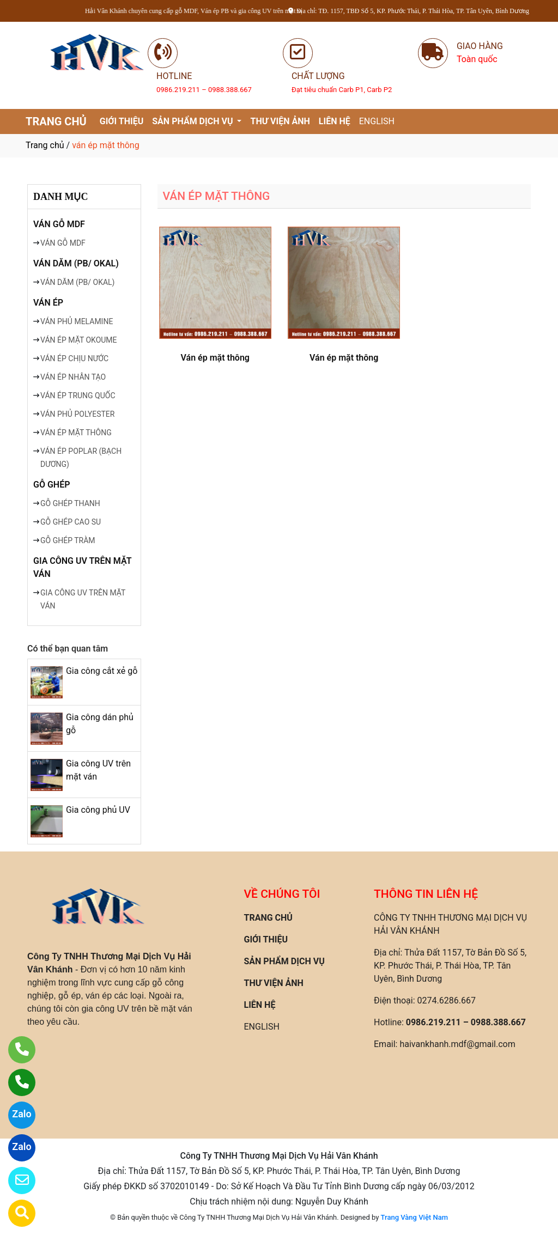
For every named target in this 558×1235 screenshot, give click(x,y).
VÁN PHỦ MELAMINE (76, 321)
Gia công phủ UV (98, 810)
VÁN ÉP (48, 302)
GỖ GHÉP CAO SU (70, 522)
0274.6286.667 (446, 1000)
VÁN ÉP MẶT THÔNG (76, 432)
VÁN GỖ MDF (59, 224)
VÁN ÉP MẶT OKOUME (78, 340)
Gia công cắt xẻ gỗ (101, 671)
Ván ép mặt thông (215, 357)
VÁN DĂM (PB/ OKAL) (76, 263)
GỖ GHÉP (51, 484)
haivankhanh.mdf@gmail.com (457, 1044)
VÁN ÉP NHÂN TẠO (73, 377)
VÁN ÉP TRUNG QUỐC (78, 395)
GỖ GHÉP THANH (70, 503)
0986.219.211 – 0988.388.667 (466, 1022)
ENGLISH (377, 121)
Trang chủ (45, 145)
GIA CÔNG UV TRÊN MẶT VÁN (82, 567)
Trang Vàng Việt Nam (414, 1217)
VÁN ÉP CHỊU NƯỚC (74, 358)
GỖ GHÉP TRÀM (67, 540)
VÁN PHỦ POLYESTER (77, 414)
